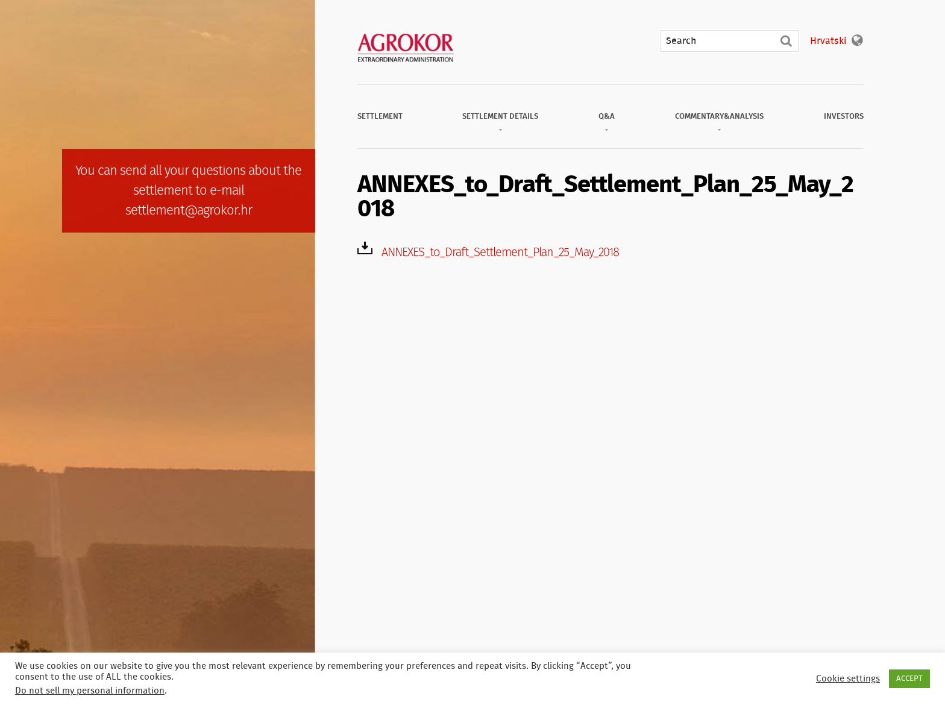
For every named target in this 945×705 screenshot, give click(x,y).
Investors (844, 117)
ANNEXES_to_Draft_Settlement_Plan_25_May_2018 (500, 252)
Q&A (606, 117)
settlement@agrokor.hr (188, 210)
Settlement (380, 117)
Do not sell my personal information (90, 690)
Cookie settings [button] (848, 678)
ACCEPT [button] (909, 679)
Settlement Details (500, 117)
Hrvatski (828, 41)
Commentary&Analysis (719, 117)
